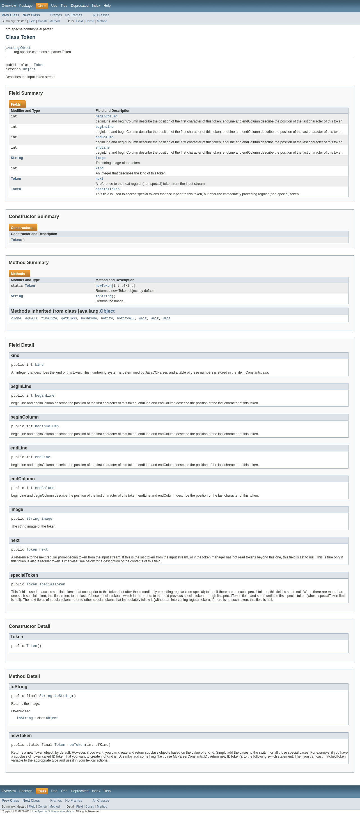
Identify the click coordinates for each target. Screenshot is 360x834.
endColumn (105, 140)
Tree (64, 6)
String (17, 162)
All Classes (101, 15)
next (100, 184)
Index (96, 6)
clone (16, 326)
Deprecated (80, 6)
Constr (42, 21)
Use (54, 6)
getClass (69, 326)
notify (107, 326)
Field (32, 21)
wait (143, 326)
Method (54, 21)
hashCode (89, 326)
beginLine (105, 129)
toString (104, 303)
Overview (9, 6)
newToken (104, 292)
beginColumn (107, 118)
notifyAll (126, 326)
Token (39, 65)
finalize (49, 326)
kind (100, 173)
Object (29, 70)
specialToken (108, 195)
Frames (56, 15)
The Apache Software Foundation (53, 829)
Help (107, 6)
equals (31, 326)
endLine (103, 151)
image (101, 162)
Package (26, 6)
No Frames (73, 15)
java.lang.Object (18, 48)
